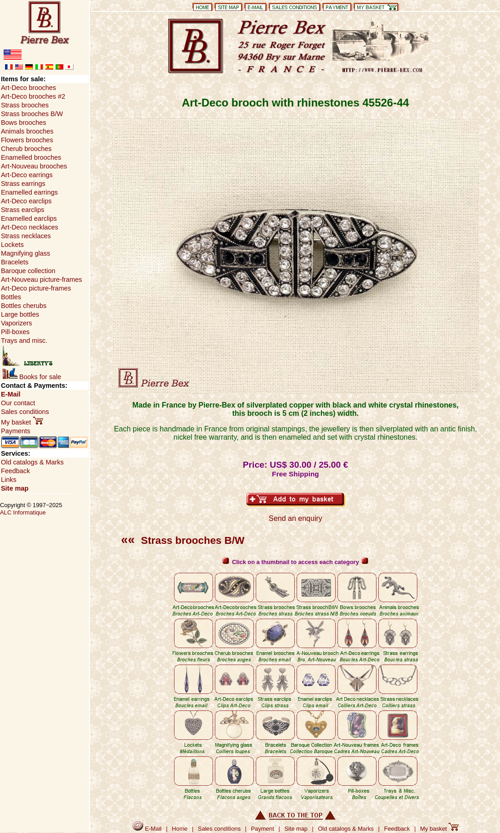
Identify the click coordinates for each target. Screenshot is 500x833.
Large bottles (20, 314)
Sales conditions (25, 411)
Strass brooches (25, 105)
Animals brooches (27, 131)
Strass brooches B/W (183, 540)
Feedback (15, 471)
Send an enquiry (295, 518)
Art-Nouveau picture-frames (41, 279)
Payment (263, 828)
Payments (15, 431)
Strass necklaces (26, 236)
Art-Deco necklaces (29, 227)
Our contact (18, 403)
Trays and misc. (24, 340)
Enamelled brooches (31, 157)
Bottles (11, 297)
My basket (22, 422)
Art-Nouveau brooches (34, 166)
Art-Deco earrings (27, 175)
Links (9, 479)
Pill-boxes (15, 331)
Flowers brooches (27, 140)
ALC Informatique (23, 512)
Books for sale (31, 376)
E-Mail (10, 394)
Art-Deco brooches (28, 87)
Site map (14, 488)
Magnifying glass (25, 253)
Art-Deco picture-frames (36, 288)
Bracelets (14, 262)
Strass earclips (22, 209)
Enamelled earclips (29, 218)
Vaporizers (16, 323)
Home (179, 828)
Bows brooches (23, 122)
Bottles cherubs (23, 305)
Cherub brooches (26, 148)
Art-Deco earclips (26, 201)
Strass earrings (23, 183)
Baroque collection (28, 270)
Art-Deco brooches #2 (33, 96)
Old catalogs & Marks (32, 462)
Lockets (12, 244)
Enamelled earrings (29, 192)
